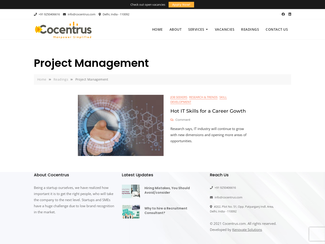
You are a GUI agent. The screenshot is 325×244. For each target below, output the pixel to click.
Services (196, 29)
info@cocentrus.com (79, 14)
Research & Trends (203, 97)
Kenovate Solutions (247, 229)
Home (157, 29)
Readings (250, 29)
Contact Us (277, 29)
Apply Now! (181, 4)
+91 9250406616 (47, 14)
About (175, 29)
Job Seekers (178, 97)
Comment (182, 120)
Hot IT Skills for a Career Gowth (208, 111)
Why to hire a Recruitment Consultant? (165, 210)
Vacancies (224, 29)
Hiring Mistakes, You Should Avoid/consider (167, 190)
